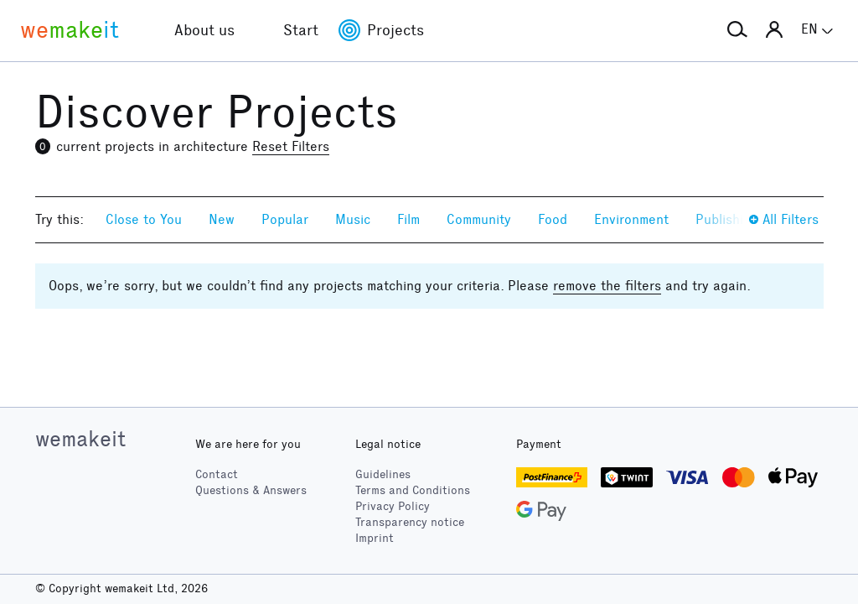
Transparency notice (409, 522)
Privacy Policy (392, 506)
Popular (284, 219)
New (222, 219)
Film (408, 219)
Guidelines (383, 474)
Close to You (144, 219)
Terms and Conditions (412, 490)
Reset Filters (290, 146)
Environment (631, 219)
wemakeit (80, 438)
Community (479, 219)
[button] (737, 30)
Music (352, 219)
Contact (216, 474)
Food (552, 219)
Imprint (374, 538)
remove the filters (607, 286)
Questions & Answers (251, 490)
